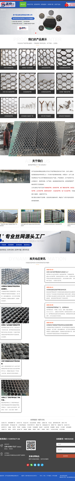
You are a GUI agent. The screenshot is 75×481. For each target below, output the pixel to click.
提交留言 (65, 456)
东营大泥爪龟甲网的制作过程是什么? (57, 272)
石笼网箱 (24, 427)
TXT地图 (49, 475)
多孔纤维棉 (62, 429)
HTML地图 (54, 475)
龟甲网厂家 (4, 427)
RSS (41, 475)
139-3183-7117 (10, 447)
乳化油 (50, 422)
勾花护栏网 (46, 427)
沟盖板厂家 (4, 429)
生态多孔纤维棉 (54, 429)
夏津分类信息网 (5, 425)
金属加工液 (44, 422)
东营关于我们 (30, 7)
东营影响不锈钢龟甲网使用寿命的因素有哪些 (59, 325)
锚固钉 (9, 429)
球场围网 (52, 427)
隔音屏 (40, 427)
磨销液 (38, 422)
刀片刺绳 (29, 427)
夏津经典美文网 (56, 422)
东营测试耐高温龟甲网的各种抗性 (56, 289)
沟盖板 (9, 427)
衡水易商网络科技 (71, 477)
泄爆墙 (34, 429)
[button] (35, 33)
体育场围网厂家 (11, 422)
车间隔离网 (35, 427)
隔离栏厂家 (53, 425)
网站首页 (23, 4)
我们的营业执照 (63, 475)
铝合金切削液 (33, 422)
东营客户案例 (50, 7)
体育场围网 (68, 427)
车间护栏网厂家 (30, 425)
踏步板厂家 (66, 425)
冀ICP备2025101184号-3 (31, 475)
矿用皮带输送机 (22, 425)
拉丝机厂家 (4, 422)
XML (44, 475)
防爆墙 (43, 429)
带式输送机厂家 (13, 425)
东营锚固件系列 (44, 7)
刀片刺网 (62, 427)
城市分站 (3, 9)
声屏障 (18, 427)
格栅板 (29, 429)
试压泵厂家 (19, 422)
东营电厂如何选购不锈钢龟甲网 (10, 325)
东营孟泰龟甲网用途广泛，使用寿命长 (57, 307)
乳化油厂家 (25, 422)
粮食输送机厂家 (46, 425)
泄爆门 (38, 429)
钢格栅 (25, 429)
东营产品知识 (57, 7)
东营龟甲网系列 (37, 7)
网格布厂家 (38, 425)
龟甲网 (53, 171)
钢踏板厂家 (60, 425)
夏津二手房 (64, 422)
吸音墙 (57, 427)
